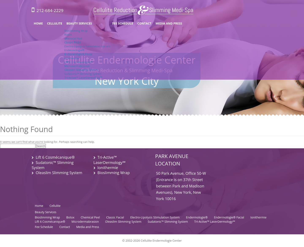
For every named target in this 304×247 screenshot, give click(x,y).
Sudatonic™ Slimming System (83, 74)
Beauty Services (79, 23)
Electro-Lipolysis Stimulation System (87, 46)
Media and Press (169, 23)
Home (38, 23)
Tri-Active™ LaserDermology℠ (83, 77)
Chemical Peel (73, 38)
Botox (68, 34)
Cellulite (54, 23)
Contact (144, 23)
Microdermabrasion (77, 66)
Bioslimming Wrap (76, 31)
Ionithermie (71, 58)
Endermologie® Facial (78, 54)
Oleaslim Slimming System (81, 70)
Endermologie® (74, 50)
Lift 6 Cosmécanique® (78, 62)
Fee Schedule (122, 23)
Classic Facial (72, 42)
